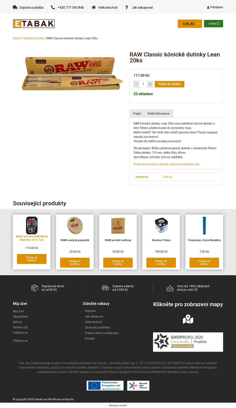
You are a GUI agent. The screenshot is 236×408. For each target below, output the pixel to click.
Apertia (69, 399)
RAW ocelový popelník (75, 240)
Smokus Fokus (161, 240)
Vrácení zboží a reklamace (102, 333)
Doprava (90, 310)
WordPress (54, 399)
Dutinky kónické (33, 38)
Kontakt (90, 338)
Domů (17, 38)
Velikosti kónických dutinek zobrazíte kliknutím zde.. (167, 164)
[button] (31, 259)
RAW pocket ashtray (118, 240)
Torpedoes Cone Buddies (204, 240)
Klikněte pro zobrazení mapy (188, 304)
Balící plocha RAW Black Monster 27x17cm (32, 238)
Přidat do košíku (169, 84)
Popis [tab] (137, 113)
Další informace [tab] (159, 113)
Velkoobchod (93, 322)
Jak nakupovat (94, 316)
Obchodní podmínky (97, 327)
